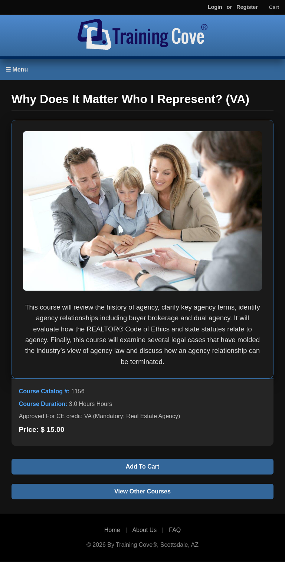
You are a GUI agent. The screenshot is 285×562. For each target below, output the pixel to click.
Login (215, 7)
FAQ (175, 530)
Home (112, 530)
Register (247, 7)
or (229, 7)
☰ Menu (17, 69)
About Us (144, 530)
